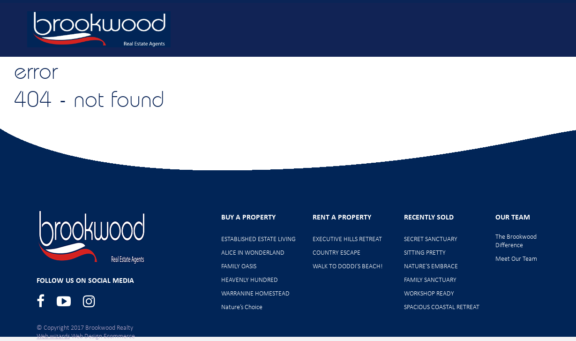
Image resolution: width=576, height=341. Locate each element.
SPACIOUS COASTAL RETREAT (441, 307)
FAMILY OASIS (238, 266)
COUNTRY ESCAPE (336, 253)
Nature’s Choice (241, 307)
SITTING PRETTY (425, 253)
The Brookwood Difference (516, 241)
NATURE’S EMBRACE (431, 266)
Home (110, 61)
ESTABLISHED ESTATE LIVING (258, 239)
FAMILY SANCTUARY (430, 280)
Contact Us (534, 61)
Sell (348, 61)
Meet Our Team (458, 61)
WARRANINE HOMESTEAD (255, 293)
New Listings (216, 61)
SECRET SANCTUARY (430, 239)
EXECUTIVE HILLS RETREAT (347, 239)
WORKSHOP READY (429, 293)
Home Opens (290, 61)
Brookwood (99, 29)
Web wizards (53, 336)
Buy (157, 61)
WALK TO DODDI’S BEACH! (348, 266)
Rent (393, 61)
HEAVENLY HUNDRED (249, 280)
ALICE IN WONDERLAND (252, 253)
